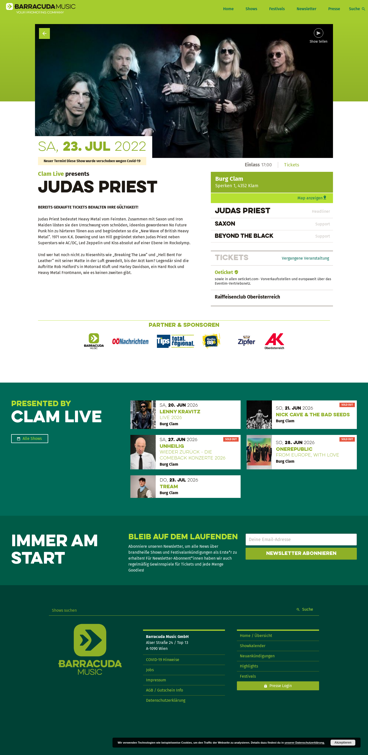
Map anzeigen (310, 198)
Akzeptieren (342, 742)
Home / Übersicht (256, 635)
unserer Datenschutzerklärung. (305, 742)
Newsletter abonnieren (301, 553)
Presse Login (280, 685)
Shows (251, 8)
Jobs (150, 669)
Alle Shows (32, 438)
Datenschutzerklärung (165, 700)
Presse (334, 8)
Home (228, 8)
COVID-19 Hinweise (162, 659)
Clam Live (51, 173)
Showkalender (252, 645)
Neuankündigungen (257, 656)
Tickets (291, 165)
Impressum (156, 680)
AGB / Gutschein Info (164, 690)
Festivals (277, 8)
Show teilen (319, 42)
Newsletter (306, 8)
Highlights (249, 666)
